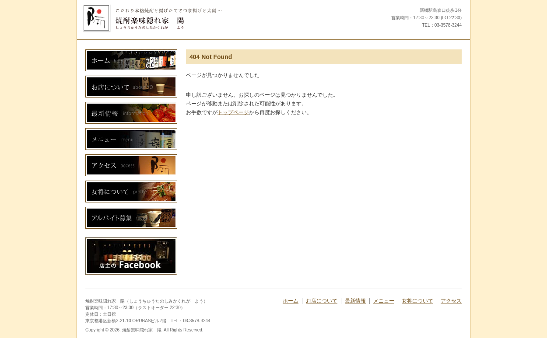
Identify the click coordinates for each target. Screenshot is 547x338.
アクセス (451, 301)
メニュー (383, 301)
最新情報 (355, 301)
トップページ (233, 112)
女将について (417, 301)
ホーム (290, 301)
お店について (321, 301)
